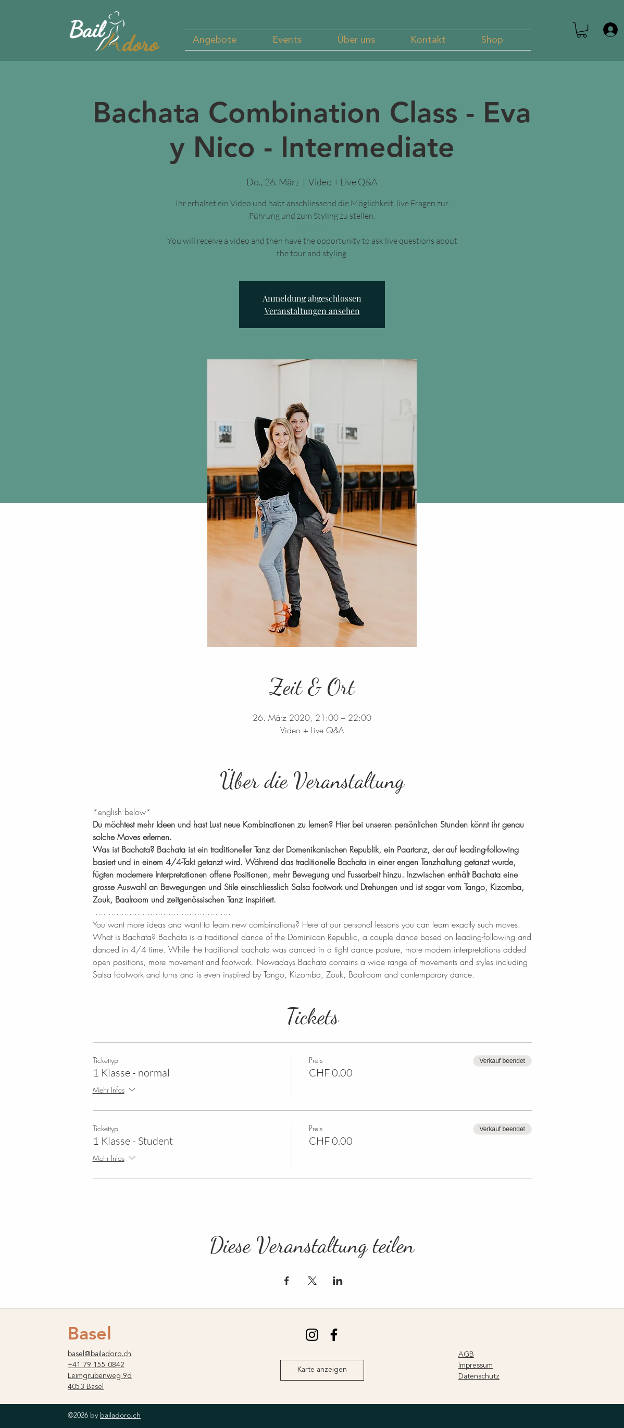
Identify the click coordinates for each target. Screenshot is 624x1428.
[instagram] (312, 1334)
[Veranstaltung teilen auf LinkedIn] (338, 1280)
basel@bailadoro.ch (99, 1354)
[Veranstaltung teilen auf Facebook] (287, 1280)
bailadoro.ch (120, 1415)
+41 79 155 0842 (96, 1365)
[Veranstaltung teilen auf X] (312, 1280)
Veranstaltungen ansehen (312, 310)
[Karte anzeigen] (322, 1370)
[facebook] (334, 1334)
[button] (225, 40)
